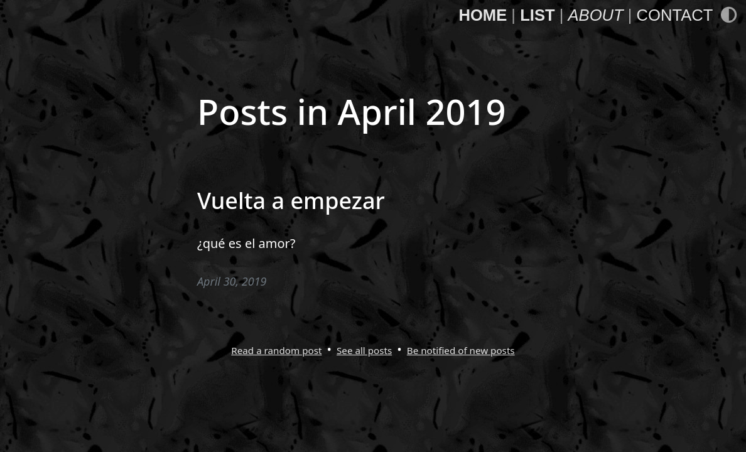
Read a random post (276, 350)
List (537, 15)
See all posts (364, 350)
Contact (675, 15)
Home (482, 15)
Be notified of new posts (461, 350)
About (595, 15)
